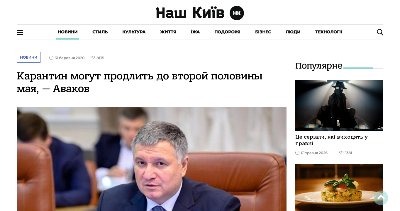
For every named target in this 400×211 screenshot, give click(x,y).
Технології (328, 32)
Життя (168, 32)
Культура (133, 32)
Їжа (195, 32)
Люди (293, 32)
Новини (68, 32)
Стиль (100, 32)
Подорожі (227, 32)
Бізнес (263, 32)
